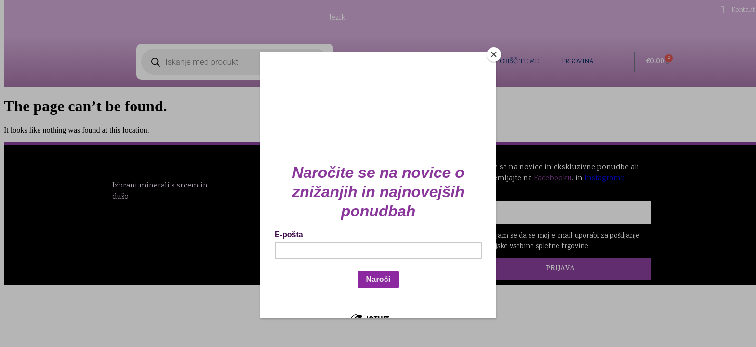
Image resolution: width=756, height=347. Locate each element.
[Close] (494, 54)
